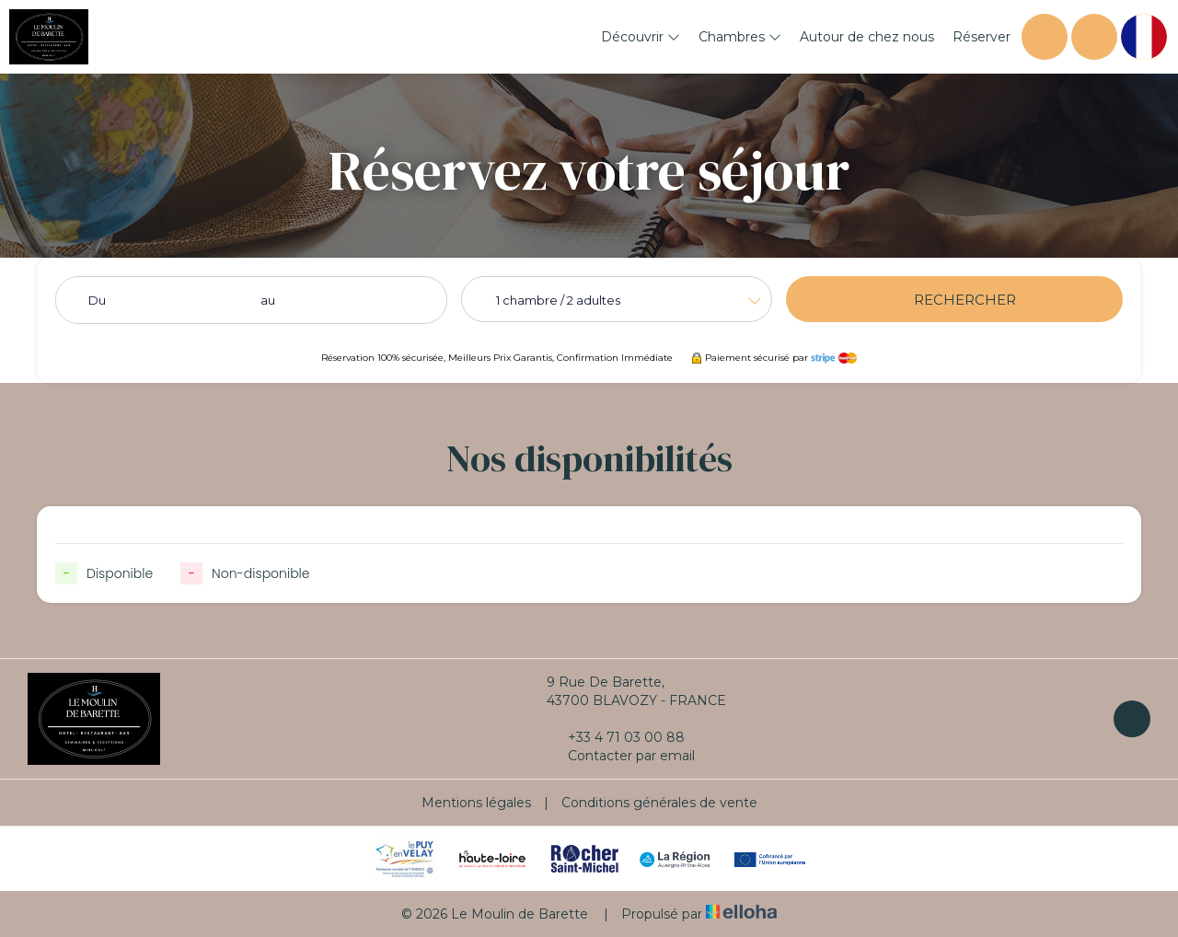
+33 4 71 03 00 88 (616, 737)
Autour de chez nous (867, 37)
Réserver (982, 37)
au (267, 300)
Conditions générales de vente (659, 802)
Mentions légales (476, 802)
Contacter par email (621, 755)
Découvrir (640, 37)
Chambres (740, 37)
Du (97, 300)
